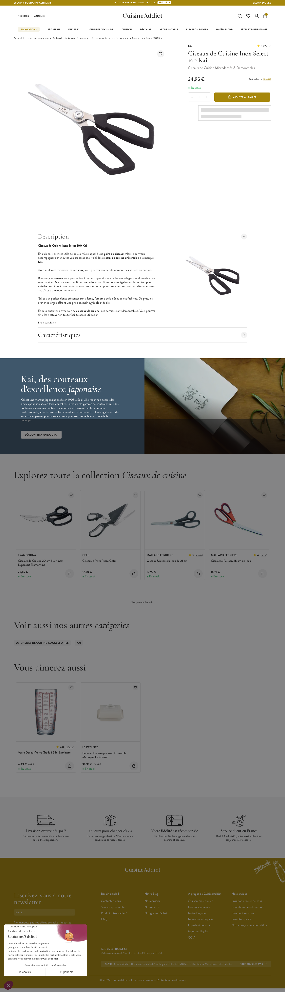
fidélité (267, 79)
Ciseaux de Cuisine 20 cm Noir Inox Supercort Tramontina (40, 563)
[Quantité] (199, 97)
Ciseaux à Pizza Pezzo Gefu (99, 561)
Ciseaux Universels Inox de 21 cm (167, 561)
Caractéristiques (142, 335)
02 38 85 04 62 (117, 949)
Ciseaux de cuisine (105, 38)
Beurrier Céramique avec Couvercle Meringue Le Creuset (104, 755)
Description (142, 237)
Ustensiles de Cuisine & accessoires (72, 38)
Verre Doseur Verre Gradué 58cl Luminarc (44, 753)
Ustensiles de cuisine (38, 38)
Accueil (18, 38)
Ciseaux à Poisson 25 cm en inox (231, 561)
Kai (79, 643)
